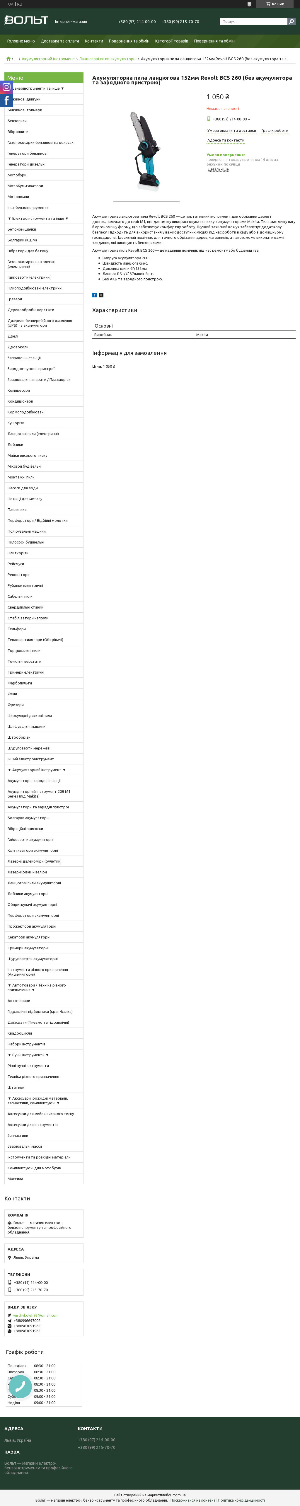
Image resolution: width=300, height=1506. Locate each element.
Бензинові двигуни (24, 99)
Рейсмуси (16, 564)
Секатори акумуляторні (29, 937)
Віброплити (18, 132)
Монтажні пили (21, 477)
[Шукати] (291, 21)
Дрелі (13, 336)
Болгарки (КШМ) (22, 240)
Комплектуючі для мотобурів (34, 1168)
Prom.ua (179, 1495)
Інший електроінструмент (31, 759)
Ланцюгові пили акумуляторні (108, 59)
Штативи (16, 1087)
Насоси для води (23, 488)
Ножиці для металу (25, 499)
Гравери (15, 299)
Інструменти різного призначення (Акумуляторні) (38, 971)
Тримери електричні (26, 672)
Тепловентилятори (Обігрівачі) (35, 640)
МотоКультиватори (25, 186)
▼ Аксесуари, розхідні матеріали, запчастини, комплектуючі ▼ (38, 1100)
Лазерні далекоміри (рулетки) (35, 861)
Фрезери (16, 705)
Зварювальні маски (25, 1146)
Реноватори (19, 575)
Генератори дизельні (26, 164)
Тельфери (17, 629)
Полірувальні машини (27, 531)
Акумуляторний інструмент (48, 59)
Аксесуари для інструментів (33, 1124)
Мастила (15, 1179)
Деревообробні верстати (31, 310)
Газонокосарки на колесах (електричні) (31, 264)
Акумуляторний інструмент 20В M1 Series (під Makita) (39, 793)
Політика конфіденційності (241, 1500)
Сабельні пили (20, 596)
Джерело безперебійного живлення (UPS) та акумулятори (40, 322)
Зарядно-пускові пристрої (31, 369)
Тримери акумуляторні (28, 948)
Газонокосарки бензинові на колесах (41, 142)
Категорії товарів (171, 41)
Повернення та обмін (129, 41)
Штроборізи (19, 737)
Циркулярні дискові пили (30, 715)
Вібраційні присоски (25, 829)
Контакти (94, 41)
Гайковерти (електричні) (30, 277)
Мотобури (17, 175)
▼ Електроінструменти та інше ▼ (38, 218)
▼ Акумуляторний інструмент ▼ (37, 770)
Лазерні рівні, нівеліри (27, 872)
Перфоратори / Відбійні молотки (38, 520)
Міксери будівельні (25, 466)
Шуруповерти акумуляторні (33, 959)
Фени (12, 694)
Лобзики (15, 444)
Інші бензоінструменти (28, 207)
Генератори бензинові (27, 153)
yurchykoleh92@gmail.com (36, 1315)
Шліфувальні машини (26, 726)
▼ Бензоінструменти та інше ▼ (36, 88)
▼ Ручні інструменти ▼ (28, 1055)
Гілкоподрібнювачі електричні (35, 288)
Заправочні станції (24, 358)
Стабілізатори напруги (28, 618)
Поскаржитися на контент (193, 1500)
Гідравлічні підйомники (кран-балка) (40, 1011)
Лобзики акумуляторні (28, 894)
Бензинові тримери (25, 110)
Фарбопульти (20, 683)
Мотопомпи (18, 197)
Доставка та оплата (60, 41)
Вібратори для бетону (28, 251)
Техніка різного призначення (33, 1076)
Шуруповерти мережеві (29, 748)
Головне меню (21, 41)
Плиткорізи (18, 553)
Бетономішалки (22, 229)
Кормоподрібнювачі (26, 412)
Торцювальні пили (24, 650)
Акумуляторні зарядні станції (34, 780)
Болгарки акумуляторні (29, 818)
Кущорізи (16, 423)
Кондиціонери (20, 401)
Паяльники (17, 509)
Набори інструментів (26, 1044)
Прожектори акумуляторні (32, 926)
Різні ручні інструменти (28, 1066)
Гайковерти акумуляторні (31, 839)
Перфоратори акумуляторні (33, 915)
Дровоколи (18, 347)
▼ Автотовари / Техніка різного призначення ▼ (37, 987)
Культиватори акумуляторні (33, 850)
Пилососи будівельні (26, 542)
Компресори (19, 390)
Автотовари (19, 1001)
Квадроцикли (20, 1033)
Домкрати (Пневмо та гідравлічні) (38, 1022)
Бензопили (17, 121)
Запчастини (18, 1135)
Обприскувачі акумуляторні (32, 904)
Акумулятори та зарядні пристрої (38, 807)
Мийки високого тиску (27, 455)
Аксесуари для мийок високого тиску (41, 1114)
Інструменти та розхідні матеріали (39, 1157)
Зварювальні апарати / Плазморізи (39, 379)
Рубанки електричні (25, 585)
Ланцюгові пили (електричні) (33, 434)
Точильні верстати (24, 661)
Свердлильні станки (25, 607)
